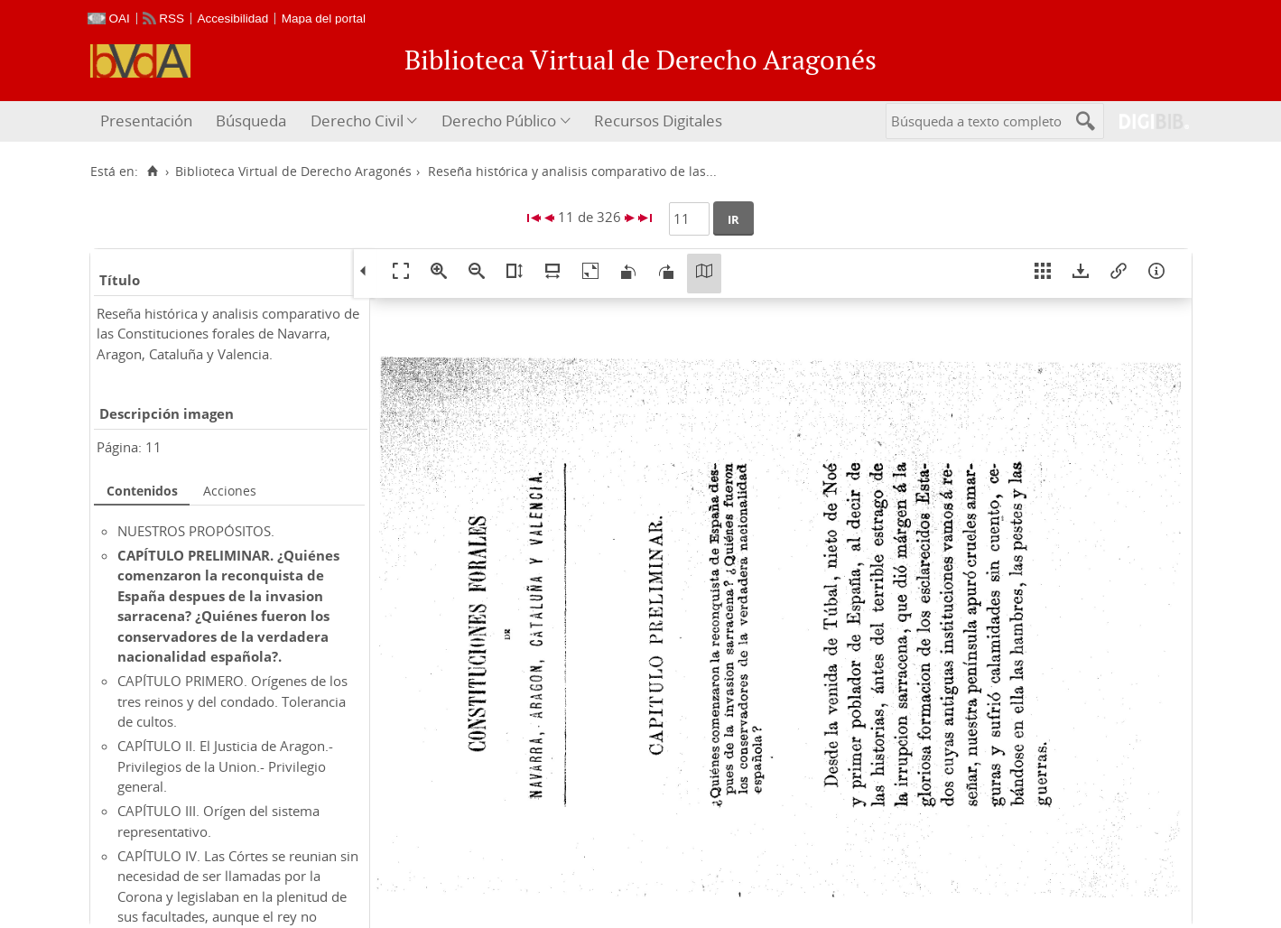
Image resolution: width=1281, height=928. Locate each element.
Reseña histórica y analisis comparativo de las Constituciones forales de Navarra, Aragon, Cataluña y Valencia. (228, 333)
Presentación (146, 120)
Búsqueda (251, 120)
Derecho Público (498, 120)
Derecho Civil (357, 120)
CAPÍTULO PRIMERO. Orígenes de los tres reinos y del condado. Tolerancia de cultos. (232, 701)
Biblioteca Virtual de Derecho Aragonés (293, 171)
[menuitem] (148, 121)
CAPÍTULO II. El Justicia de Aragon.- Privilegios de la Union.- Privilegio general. (225, 766)
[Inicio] (153, 171)
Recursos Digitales (658, 120)
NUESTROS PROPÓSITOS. (195, 531)
